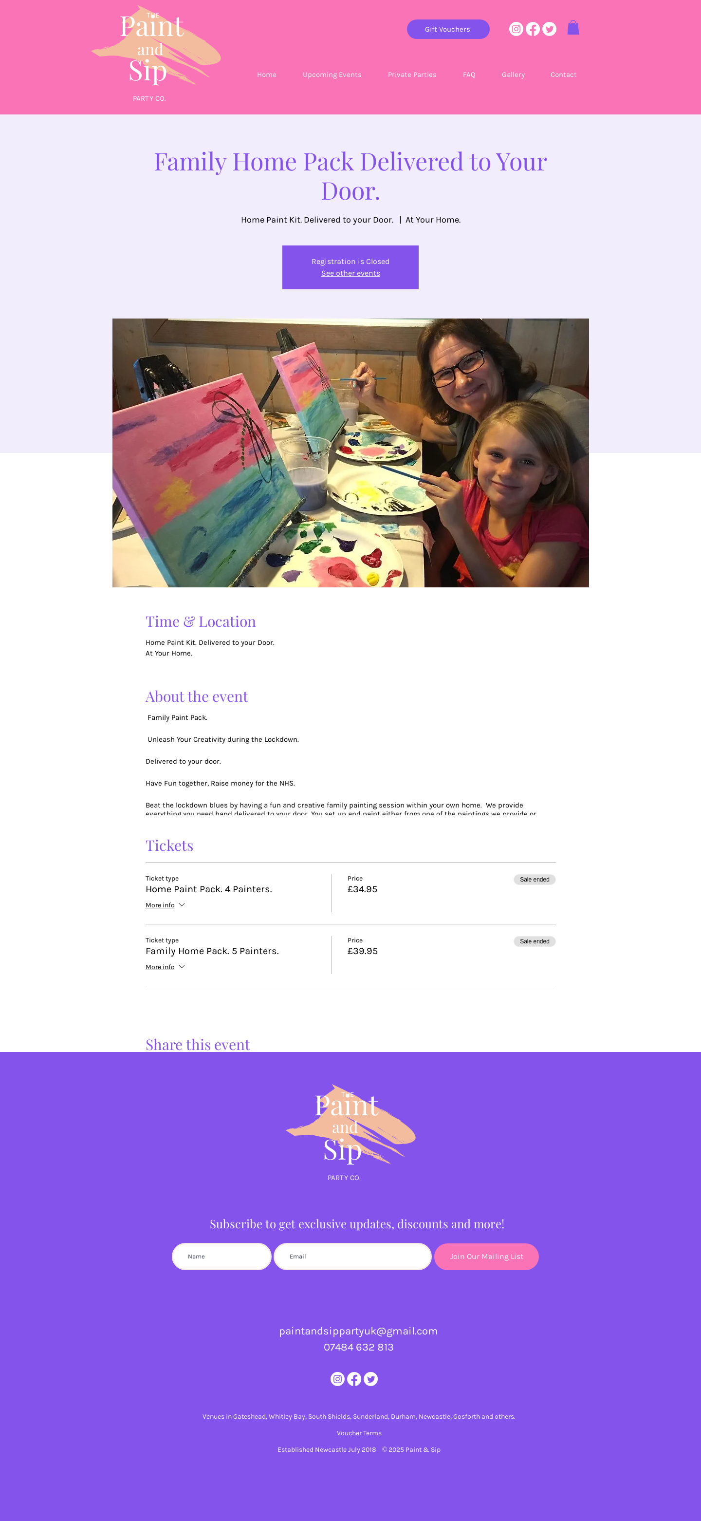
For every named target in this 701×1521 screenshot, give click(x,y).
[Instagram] (516, 29)
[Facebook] (533, 29)
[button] (573, 27)
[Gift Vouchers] (448, 29)
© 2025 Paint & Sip (411, 1450)
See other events (350, 273)
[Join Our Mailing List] (486, 1256)
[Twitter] (549, 29)
